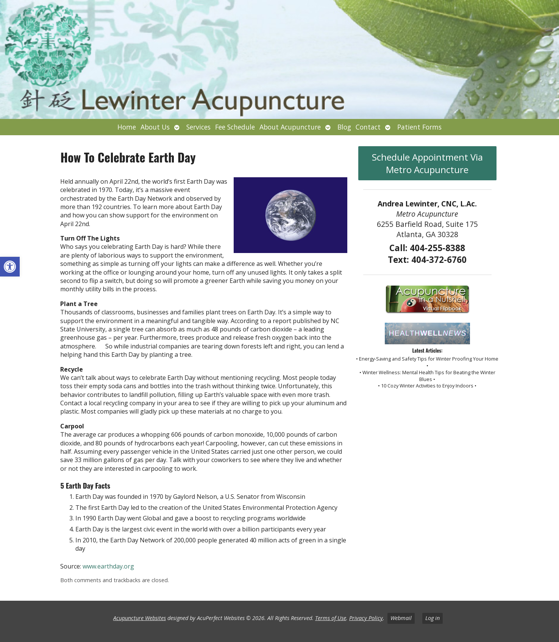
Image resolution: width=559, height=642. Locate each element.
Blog (344, 126)
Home (126, 126)
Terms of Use (330, 618)
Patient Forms (419, 126)
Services (198, 126)
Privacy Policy (366, 618)
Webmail (401, 618)
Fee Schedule (235, 126)
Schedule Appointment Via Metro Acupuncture (427, 163)
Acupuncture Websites (139, 618)
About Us (155, 126)
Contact (368, 126)
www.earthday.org (108, 566)
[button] (10, 266)
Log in (432, 618)
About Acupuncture (290, 126)
